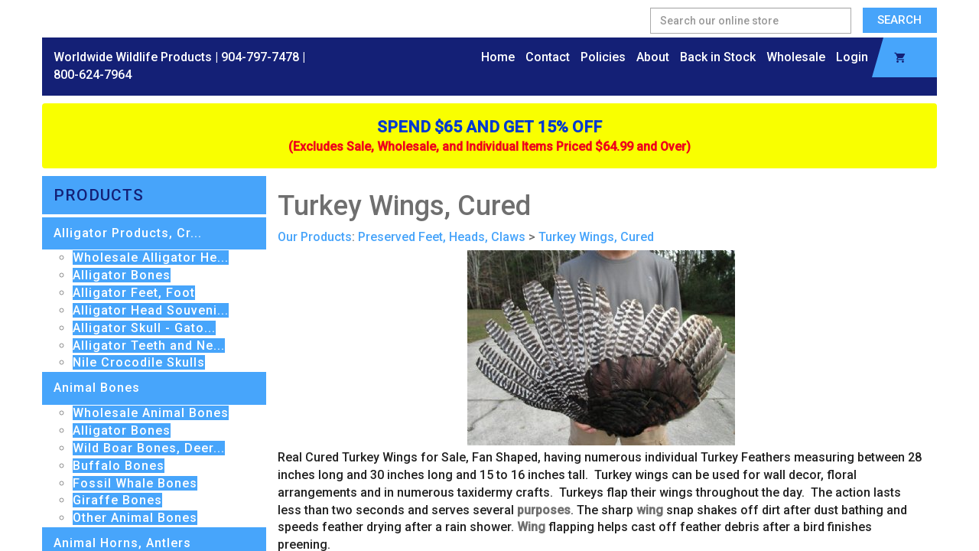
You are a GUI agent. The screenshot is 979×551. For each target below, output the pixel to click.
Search (899, 20)
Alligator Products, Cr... (128, 233)
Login (852, 57)
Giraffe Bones (117, 500)
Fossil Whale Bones (135, 483)
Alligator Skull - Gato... (144, 328)
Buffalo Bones (118, 465)
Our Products (315, 237)
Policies (603, 57)
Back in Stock (718, 57)
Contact (547, 57)
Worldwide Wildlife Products (133, 57)
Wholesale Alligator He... (151, 257)
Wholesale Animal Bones (151, 413)
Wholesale (795, 57)
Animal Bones (97, 387)
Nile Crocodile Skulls (139, 362)
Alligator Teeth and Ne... (149, 345)
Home (498, 57)
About (652, 57)
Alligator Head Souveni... (151, 310)
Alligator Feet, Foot (134, 292)
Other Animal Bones (135, 517)
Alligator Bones (122, 275)
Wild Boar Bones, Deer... (149, 448)
